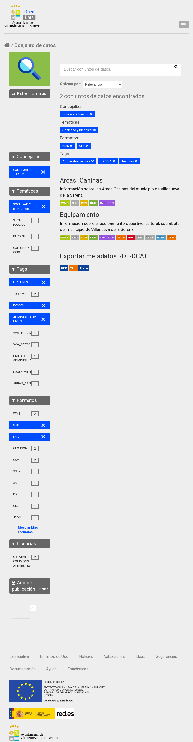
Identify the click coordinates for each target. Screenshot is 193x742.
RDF (64, 268)
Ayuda (51, 669)
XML (171, 237)
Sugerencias (166, 656)
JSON (121, 237)
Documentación (22, 669)
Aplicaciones (114, 656)
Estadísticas (77, 669)
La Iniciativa (19, 656)
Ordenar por (70, 84)
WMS (65, 203)
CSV (84, 203)
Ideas (140, 656)
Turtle (84, 268)
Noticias (86, 656)
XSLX (150, 237)
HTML (161, 237)
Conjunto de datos (35, 45)
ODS (140, 237)
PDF (131, 237)
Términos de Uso (53, 656)
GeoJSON (107, 203)
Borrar (43, 93)
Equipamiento (79, 214)
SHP (75, 203)
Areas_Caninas (81, 180)
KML (93, 203)
